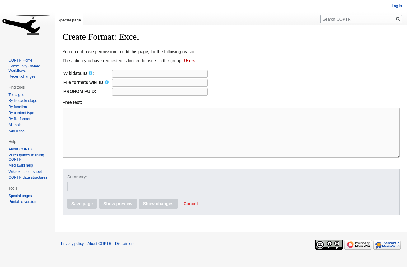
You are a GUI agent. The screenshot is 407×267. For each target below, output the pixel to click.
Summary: (77, 186)
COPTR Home (20, 60)
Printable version (22, 202)
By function (17, 107)
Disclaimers (124, 253)
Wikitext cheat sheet (25, 171)
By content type (21, 113)
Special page (69, 20)
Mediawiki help (20, 165)
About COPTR (20, 149)
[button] (190, 213)
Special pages (20, 196)
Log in (397, 6)
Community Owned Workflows (24, 68)
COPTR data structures (27, 177)
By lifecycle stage (22, 101)
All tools (14, 125)
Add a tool (16, 131)
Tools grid (16, 95)
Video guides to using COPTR (26, 157)
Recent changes (21, 76)
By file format (19, 119)
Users (189, 60)
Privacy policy (72, 253)
